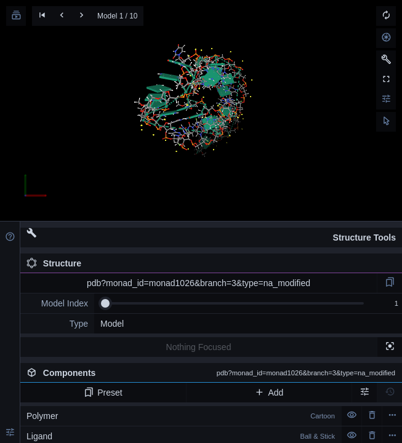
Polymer (180, 416)
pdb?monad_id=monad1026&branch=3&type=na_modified (198, 283)
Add (268, 392)
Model (112, 324)
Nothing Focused (198, 347)
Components (210, 373)
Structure (53, 263)
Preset (103, 392)
